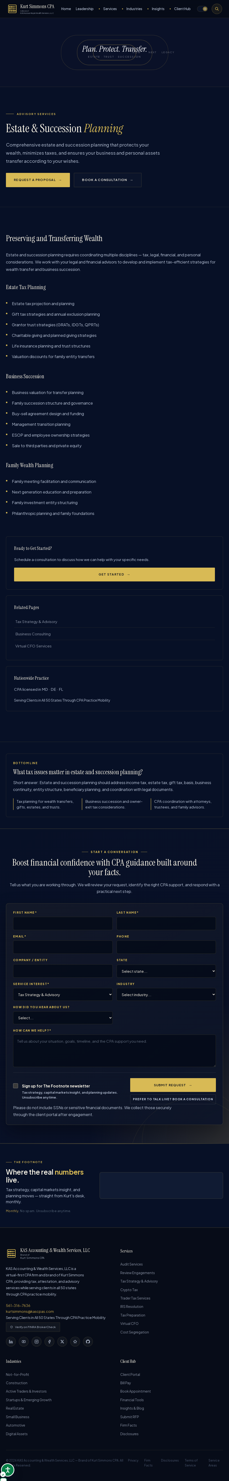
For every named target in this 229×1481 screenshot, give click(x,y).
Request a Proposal (35, 180)
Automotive (15, 1428)
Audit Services (131, 1266)
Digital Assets (17, 1437)
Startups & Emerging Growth (29, 1402)
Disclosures (129, 1437)
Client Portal (130, 1376)
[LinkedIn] (11, 1343)
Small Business (17, 1419)
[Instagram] (37, 1343)
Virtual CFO (129, 1327)
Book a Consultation (104, 180)
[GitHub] (88, 1343)
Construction (16, 1385)
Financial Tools (132, 1402)
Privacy (133, 1463)
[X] (62, 1343)
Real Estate (15, 1411)
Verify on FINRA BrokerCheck (33, 1329)
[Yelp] (75, 1343)
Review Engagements (137, 1275)
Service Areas (214, 1466)
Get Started (111, 574)
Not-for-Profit (17, 1376)
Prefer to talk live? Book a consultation (173, 1101)
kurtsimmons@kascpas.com (30, 1313)
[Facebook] (49, 1343)
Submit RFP (129, 1419)
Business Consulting (32, 634)
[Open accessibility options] (7, 1470)
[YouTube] (24, 1343)
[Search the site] (217, 9)
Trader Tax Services (135, 1301)
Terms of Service (191, 1466)
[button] (202, 9)
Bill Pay (125, 1385)
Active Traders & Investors (26, 1394)
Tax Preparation (132, 1318)
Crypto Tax (129, 1292)
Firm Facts (128, 1428)
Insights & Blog (132, 1411)
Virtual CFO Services (33, 647)
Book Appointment (135, 1394)
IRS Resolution (131, 1309)
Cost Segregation (134, 1335)
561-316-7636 (18, 1307)
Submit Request (170, 1087)
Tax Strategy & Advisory (36, 622)
